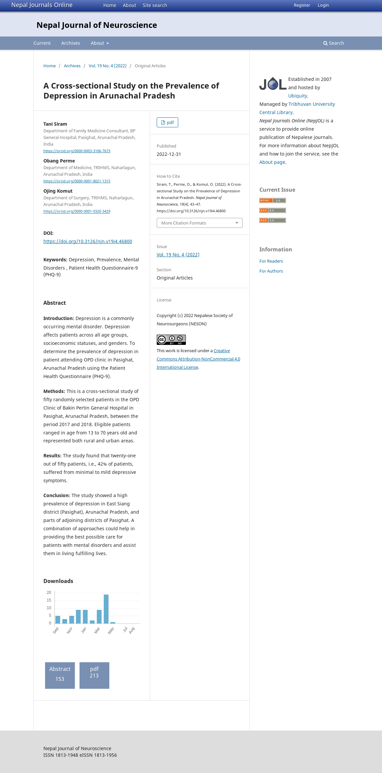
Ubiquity (297, 96)
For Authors (271, 271)
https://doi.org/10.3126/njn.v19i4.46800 (87, 241)
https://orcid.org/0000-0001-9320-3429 (76, 211)
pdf (170, 122)
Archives (70, 43)
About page (272, 162)
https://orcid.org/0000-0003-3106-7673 (76, 151)
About (129, 5)
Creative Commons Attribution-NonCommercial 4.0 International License (198, 359)
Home (109, 5)
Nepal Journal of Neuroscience (96, 24)
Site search (155, 5)
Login (323, 5)
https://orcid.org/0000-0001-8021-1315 (76, 181)
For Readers (271, 261)
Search (333, 43)
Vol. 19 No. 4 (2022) (108, 66)
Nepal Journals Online (42, 5)
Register (302, 5)
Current (42, 43)
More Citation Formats (183, 223)
